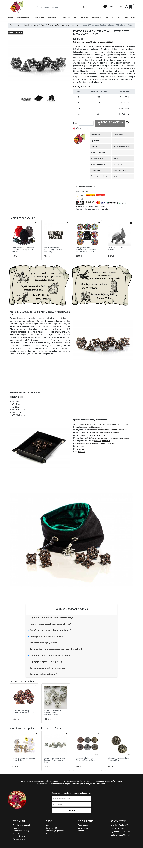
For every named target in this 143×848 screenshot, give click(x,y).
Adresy (81, 831)
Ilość (75, 123)
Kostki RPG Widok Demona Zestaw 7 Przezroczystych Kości (54, 760)
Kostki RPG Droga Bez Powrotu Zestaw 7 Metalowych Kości (52, 713)
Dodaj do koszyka (110, 123)
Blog (47, 833)
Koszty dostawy (19, 836)
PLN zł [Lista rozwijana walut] (119, 7)
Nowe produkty (51, 828)
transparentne (97, 427)
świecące (125, 438)
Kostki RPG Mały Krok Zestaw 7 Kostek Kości (23, 759)
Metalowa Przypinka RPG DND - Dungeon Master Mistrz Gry (53, 250)
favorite (105, 7)
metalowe (122, 430)
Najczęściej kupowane (54, 831)
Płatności (17, 833)
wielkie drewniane (93, 443)
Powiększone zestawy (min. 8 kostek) (113, 424)
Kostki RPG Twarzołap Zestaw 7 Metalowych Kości (23, 712)
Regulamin (17, 828)
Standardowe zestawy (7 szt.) (85, 424)
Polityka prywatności (21, 825)
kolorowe (114, 430)
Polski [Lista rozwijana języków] (111, 7)
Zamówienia (83, 828)
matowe (87, 427)
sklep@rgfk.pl (124, 835)
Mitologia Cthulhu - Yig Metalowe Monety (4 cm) (85, 759)
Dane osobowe (84, 825)
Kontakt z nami (19, 839)
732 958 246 (125, 831)
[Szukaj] (61, 7)
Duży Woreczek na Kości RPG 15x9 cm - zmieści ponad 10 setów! (23, 250)
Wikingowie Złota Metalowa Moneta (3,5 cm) (118, 759)
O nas (47, 825)
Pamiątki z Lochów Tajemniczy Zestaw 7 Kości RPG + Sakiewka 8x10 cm (86, 250)
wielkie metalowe (108, 443)
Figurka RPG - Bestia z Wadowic (116, 249)
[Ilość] (85, 123)
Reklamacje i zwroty (21, 831)
